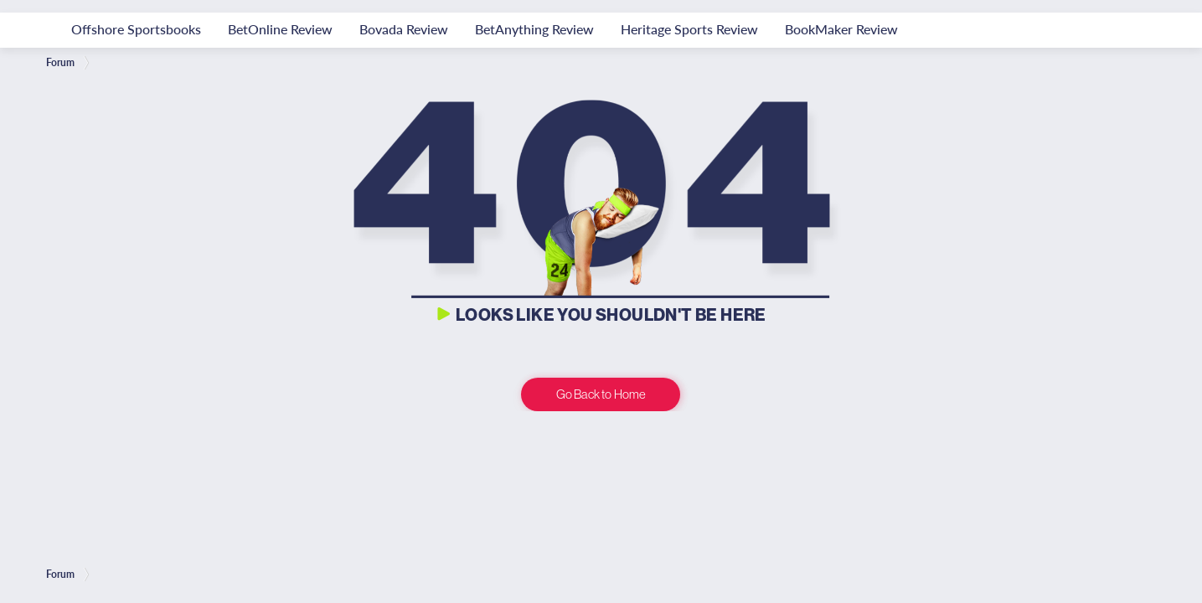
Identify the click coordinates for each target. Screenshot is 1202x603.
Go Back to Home (601, 394)
